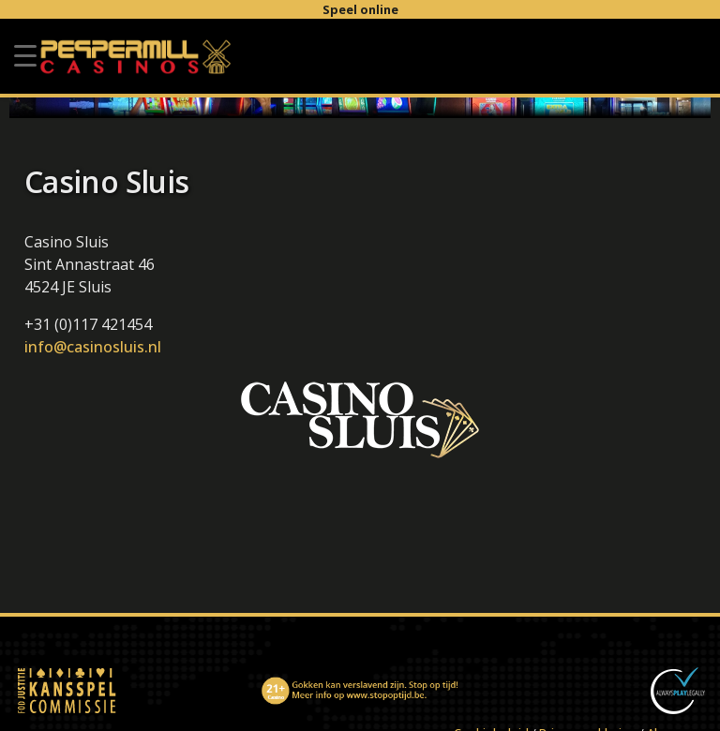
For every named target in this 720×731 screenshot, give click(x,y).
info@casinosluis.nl (92, 346)
